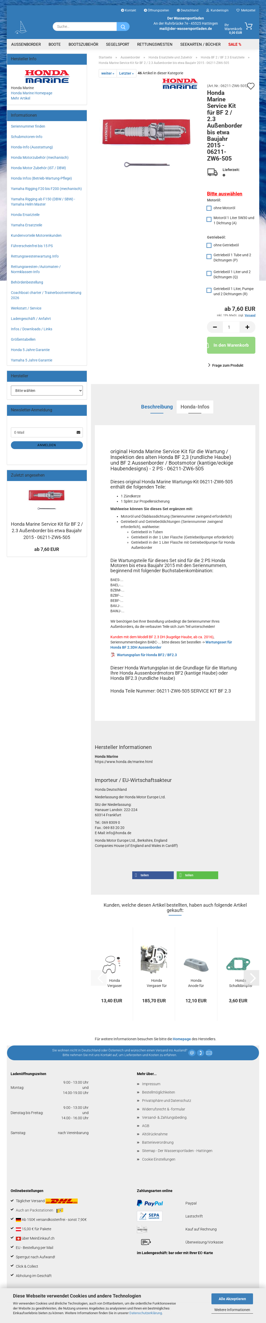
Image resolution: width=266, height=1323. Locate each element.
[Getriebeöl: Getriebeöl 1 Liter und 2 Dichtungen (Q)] (231, 275)
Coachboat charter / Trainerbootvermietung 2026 (46, 295)
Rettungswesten (154, 44)
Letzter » (126, 73)
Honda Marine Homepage (31, 93)
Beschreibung (157, 407)
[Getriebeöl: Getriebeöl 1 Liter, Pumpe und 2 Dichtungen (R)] (231, 292)
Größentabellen (23, 339)
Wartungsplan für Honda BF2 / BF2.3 (147, 655)
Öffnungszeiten (156, 10)
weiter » (107, 73)
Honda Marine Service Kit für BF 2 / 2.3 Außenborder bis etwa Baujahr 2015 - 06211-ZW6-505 (47, 530)
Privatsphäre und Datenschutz (166, 1100)
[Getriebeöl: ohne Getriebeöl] (231, 245)
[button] (215, 327)
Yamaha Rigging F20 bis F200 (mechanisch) (46, 189)
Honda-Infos (195, 407)
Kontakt (128, 10)
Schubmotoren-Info (26, 137)
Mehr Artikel (20, 98)
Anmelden (46, 445)
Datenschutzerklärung (145, 1313)
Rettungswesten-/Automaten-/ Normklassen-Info (36, 269)
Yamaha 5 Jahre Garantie (31, 360)
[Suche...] (123, 26)
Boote (55, 44)
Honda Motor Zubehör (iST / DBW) (38, 168)
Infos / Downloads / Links (31, 329)
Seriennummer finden (28, 126)
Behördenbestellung (27, 282)
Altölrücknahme (155, 1134)
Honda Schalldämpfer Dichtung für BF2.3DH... (240, 983)
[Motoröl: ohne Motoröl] (231, 208)
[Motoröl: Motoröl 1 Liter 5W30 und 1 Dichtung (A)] (231, 221)
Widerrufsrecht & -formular (163, 1109)
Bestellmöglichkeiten (158, 1092)
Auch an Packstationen (39, 1210)
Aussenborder (26, 44)
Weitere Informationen (232, 1310)
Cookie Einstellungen (158, 1159)
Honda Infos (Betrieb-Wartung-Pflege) (41, 178)
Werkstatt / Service (26, 308)
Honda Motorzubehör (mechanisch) (40, 157)
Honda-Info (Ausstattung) (32, 147)
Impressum (151, 1084)
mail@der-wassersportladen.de (185, 29)
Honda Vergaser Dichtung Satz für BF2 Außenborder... (115, 983)
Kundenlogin (217, 10)
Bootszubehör (83, 44)
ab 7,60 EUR (46, 549)
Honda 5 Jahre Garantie (30, 350)
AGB (145, 1126)
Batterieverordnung (158, 1142)
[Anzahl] (231, 327)
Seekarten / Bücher (200, 44)
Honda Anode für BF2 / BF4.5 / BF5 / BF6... (196, 983)
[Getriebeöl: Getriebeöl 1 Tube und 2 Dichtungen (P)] (231, 258)
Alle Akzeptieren (232, 1299)
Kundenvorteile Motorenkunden (36, 235)
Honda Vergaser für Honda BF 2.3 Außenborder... (157, 983)
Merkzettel (245, 10)
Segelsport (117, 44)
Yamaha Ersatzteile (26, 225)
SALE (233, 44)
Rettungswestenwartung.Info (35, 256)
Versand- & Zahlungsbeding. (164, 1117)
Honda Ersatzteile (25, 215)
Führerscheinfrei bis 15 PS (32, 246)
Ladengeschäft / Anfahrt (31, 319)
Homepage (182, 1039)
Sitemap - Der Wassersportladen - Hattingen (177, 1151)
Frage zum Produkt (227, 365)
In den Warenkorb (228, 344)
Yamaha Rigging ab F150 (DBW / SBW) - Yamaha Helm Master (43, 201)
